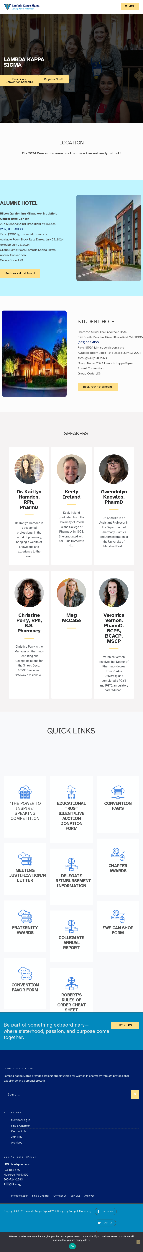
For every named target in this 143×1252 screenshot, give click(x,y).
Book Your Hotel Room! (20, 275)
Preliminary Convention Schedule (19, 80)
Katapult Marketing (80, 1213)
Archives (16, 1145)
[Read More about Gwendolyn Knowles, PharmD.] (114, 471)
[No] (138, 1242)
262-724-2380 (13, 1182)
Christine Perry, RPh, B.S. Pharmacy (29, 625)
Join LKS (125, 1028)
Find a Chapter (20, 1128)
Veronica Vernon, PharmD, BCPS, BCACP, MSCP (113, 630)
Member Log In (20, 1122)
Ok (72, 1246)
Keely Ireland (71, 496)
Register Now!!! (53, 79)
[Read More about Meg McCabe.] (71, 595)
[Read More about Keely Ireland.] (71, 471)
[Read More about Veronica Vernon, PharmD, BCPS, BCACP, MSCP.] (114, 595)
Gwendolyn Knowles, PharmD (114, 499)
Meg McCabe (71, 620)
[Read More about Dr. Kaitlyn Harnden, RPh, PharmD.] (29, 471)
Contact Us (18, 1133)
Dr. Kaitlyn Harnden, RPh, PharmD (29, 501)
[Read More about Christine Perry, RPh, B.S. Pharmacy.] (29, 595)
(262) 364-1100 (88, 344)
